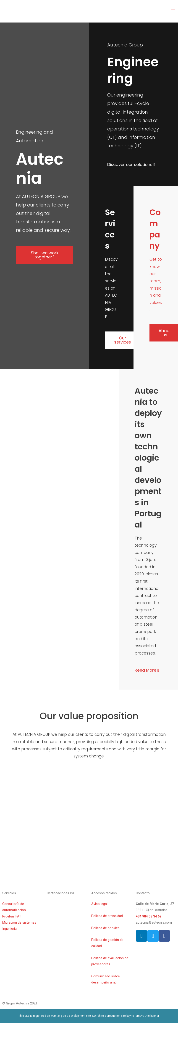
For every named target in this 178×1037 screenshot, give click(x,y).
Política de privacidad (107, 916)
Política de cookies (105, 928)
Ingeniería (9, 929)
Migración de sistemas (19, 922)
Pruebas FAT (11, 916)
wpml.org (56, 1015)
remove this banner (147, 1015)
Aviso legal (99, 904)
